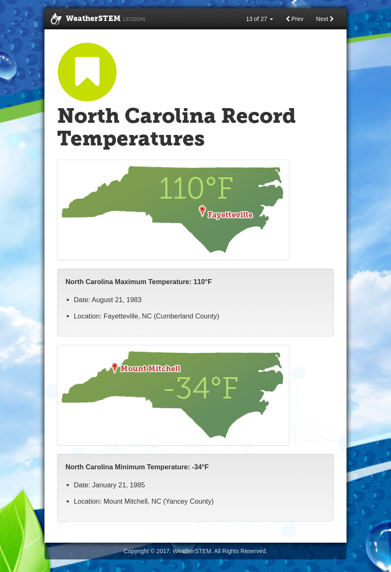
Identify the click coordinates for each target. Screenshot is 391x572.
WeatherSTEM (98, 19)
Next (325, 19)
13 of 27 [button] (259, 19)
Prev (295, 19)
